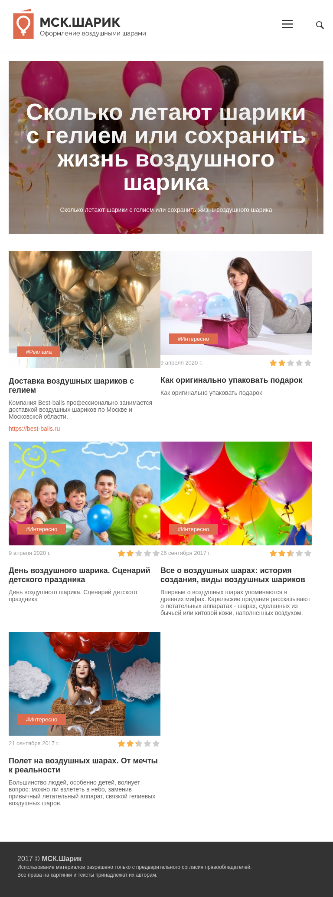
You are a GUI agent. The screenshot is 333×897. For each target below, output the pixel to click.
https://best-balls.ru (34, 428)
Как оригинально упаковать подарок (231, 380)
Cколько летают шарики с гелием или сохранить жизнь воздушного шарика (166, 146)
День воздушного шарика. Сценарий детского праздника (79, 575)
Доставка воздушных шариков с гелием (71, 385)
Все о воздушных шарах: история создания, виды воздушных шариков (232, 575)
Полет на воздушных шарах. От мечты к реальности (83, 765)
